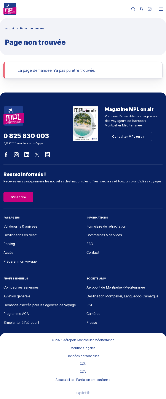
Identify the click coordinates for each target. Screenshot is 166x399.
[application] (155, 388)
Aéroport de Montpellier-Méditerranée (116, 288)
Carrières (93, 314)
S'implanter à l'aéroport (21, 323)
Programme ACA (16, 314)
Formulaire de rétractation (107, 226)
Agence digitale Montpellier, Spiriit (83, 393)
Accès (8, 253)
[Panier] (149, 9)
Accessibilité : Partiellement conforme (83, 380)
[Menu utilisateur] (141, 9)
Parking (9, 244)
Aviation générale (17, 297)
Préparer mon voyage (20, 262)
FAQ (89, 244)
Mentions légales (83, 348)
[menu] (161, 9)
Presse (91, 323)
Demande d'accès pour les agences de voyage (40, 305)
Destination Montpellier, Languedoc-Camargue (123, 297)
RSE (89, 305)
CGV (83, 372)
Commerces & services (104, 235)
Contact (93, 253)
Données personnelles (83, 356)
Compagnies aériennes (21, 288)
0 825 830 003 (26, 136)
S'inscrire (18, 197)
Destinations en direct (21, 235)
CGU (83, 364)
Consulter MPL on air (128, 136)
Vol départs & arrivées (20, 226)
